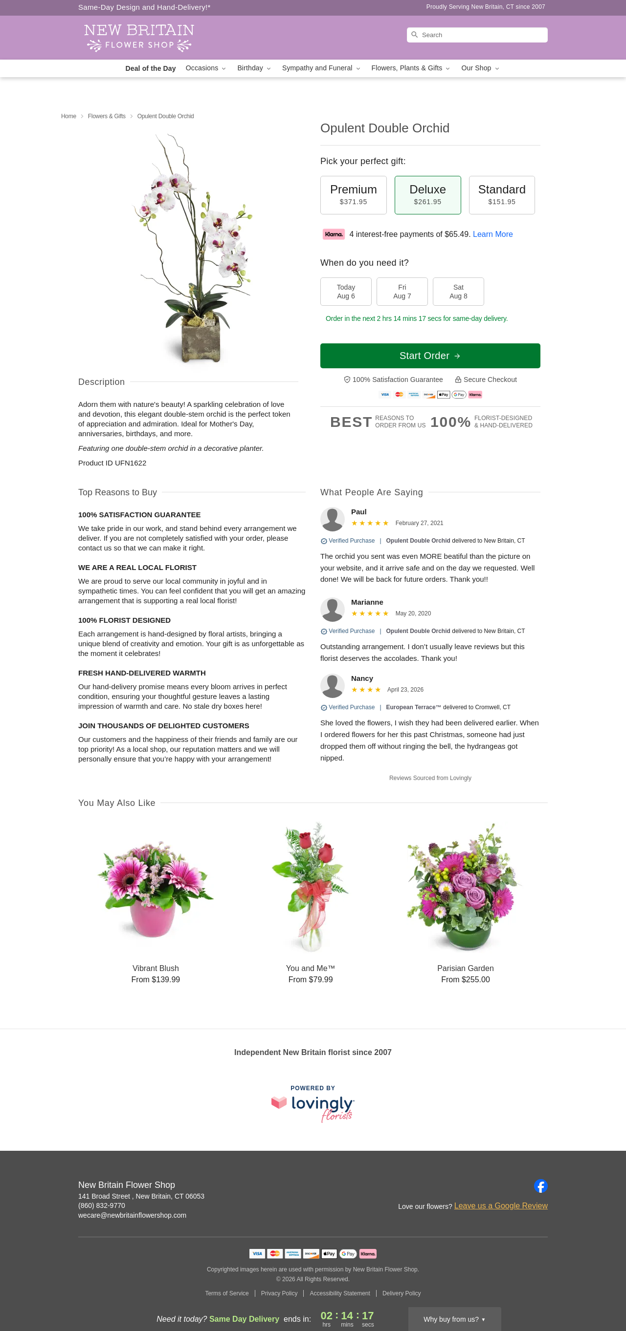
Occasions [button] (207, 68)
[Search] (477, 34)
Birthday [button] (254, 68)
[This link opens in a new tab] (313, 1104)
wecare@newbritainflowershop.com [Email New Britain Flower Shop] (132, 1215)
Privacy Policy (279, 1293)
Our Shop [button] (480, 68)
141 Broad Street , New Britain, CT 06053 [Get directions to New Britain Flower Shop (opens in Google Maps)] (141, 1196)
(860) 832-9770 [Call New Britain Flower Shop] (101, 1205)
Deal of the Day (150, 68)
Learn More (493, 234)
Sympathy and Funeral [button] (322, 68)
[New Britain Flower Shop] (148, 38)
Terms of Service (226, 1293)
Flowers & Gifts (107, 116)
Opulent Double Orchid (418, 540)
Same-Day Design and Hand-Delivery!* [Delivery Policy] (144, 7)
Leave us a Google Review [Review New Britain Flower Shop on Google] (501, 1206)
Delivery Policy (401, 1293)
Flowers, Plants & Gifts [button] (412, 68)
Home (68, 116)
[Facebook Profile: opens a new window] (541, 1186)
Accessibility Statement (340, 1293)
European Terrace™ (414, 707)
